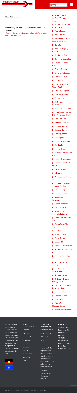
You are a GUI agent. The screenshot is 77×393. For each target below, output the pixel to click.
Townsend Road (59, 296)
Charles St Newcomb (61, 69)
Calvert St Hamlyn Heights (60, 64)
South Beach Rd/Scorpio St (58, 270)
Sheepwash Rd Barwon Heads (62, 250)
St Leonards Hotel (60, 275)
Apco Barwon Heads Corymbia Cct (61, 25)
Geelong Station (59, 134)
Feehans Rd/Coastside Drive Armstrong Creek (62, 113)
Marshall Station (59, 193)
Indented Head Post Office (61, 164)
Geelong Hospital (60, 130)
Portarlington (58, 238)
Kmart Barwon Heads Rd (61, 178)
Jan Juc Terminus (59, 169)
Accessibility (26, 357)
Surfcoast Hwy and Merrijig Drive (60, 280)
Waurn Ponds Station (61, 310)
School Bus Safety (46, 333)
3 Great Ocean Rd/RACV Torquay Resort (59, 18)
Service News (26, 340)
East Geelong (58, 98)
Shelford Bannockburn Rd (61, 257)
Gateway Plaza (59, 119)
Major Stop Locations (29, 344)
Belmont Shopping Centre (60, 50)
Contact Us (44, 340)
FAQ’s (24, 361)
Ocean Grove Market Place (61, 219)
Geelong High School (61, 126)
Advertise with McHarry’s (27, 349)
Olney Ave (57, 230)
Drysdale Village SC (60, 91)
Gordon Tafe (58, 145)
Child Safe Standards (47, 337)
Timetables (26, 329)
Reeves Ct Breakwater (62, 246)
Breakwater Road (60, 55)
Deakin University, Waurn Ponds (60, 85)
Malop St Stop (58, 190)
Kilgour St (57, 173)
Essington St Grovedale (58, 103)
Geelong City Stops (60, 122)
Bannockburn (58, 35)
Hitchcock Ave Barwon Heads (62, 154)
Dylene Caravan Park (61, 94)
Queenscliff (58, 242)
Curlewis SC (58, 80)
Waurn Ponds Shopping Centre (58, 304)
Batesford (57, 45)
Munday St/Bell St (60, 207)
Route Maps (26, 333)
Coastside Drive (59, 77)
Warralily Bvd (58, 299)
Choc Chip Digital (41, 390)
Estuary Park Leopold (61, 108)
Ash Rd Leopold (59, 31)
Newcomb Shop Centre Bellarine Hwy (60, 212)
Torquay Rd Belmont (61, 292)
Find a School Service (47, 329)
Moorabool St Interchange (58, 198)
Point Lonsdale (59, 234)
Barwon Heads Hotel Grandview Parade (61, 39)
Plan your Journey (28, 354)
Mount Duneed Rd (60, 204)
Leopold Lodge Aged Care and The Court (61, 184)
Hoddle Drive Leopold (61, 159)
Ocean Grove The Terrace (60, 225)
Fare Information (28, 337)
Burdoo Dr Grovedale (61, 59)
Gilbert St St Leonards (61, 141)
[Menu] (71, 4)
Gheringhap (58, 137)
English (54, 5)
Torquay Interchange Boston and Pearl (61, 286)
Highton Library (59, 149)
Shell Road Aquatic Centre (60, 263)
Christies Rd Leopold (61, 73)
